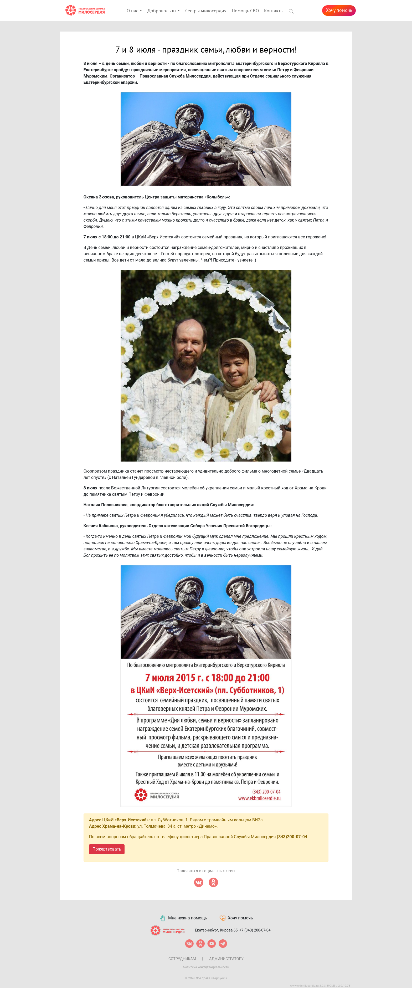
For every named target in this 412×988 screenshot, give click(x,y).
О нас (132, 11)
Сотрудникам (182, 959)
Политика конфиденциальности (206, 967)
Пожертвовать (106, 849)
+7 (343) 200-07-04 (255, 930)
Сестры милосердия (205, 11)
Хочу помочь (339, 10)
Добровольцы (161, 11)
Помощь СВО (245, 11)
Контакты (274, 11)
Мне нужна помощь (183, 918)
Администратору (226, 959)
